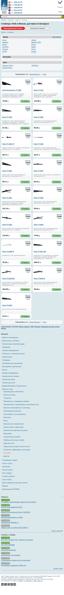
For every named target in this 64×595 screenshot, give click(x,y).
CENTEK (5, 47)
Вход (60, 12)
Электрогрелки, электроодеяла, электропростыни (21, 404)
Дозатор (6, 456)
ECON (4, 51)
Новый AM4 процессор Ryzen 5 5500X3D (15, 512)
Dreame (5, 49)
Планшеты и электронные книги (13, 353)
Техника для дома (8, 379)
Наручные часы (9, 443)
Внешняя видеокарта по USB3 (12, 517)
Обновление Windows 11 (10, 522)
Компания (10, 20)
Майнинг (5, 486)
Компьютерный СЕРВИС (11, 489)
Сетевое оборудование (10, 350)
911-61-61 (18, 10)
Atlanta (33, 40)
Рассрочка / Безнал (37, 28)
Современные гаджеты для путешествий (15, 560)
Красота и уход (7, 389)
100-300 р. (35, 65)
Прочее (4, 370)
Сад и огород (6, 479)
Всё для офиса (7, 470)
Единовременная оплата (13, 28)
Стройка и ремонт (8, 476)
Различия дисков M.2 (8, 550)
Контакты (24, 20)
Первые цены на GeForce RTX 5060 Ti (14, 527)
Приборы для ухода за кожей (14, 440)
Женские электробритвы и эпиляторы (17, 408)
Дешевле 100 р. (8, 65)
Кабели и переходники (10, 337)
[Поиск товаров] (31, 16)
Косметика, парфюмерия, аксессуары (17, 450)
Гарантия (17, 20)
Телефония (6, 360)
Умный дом (6, 466)
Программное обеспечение (11, 366)
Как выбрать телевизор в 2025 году (13, 565)
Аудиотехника (7, 357)
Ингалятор (7, 417)
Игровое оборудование (10, 373)
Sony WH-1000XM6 (8, 545)
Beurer (4, 44)
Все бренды (57, 37)
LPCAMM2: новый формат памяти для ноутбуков (18, 502)
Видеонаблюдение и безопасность (14, 386)
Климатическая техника (10, 376)
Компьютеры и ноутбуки (10, 341)
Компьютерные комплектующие (13, 344)
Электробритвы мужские (12, 411)
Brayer (33, 44)
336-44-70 (18, 2)
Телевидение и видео (9, 460)
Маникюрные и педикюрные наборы (16, 401)
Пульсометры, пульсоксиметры (15, 414)
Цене (44, 74)
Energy (33, 51)
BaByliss (5, 42)
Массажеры (8, 433)
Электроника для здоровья (10, 555)
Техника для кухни (8, 383)
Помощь (60, 7)
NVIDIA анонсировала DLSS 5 (11, 507)
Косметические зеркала (12, 437)
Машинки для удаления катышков (16, 430)
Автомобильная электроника (12, 363)
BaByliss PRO (36, 42)
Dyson (33, 49)
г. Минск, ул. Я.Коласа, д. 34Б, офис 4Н (30, 581)
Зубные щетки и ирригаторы (13, 427)
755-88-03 (18, 5)
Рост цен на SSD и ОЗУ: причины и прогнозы (17, 540)
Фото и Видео (7, 473)
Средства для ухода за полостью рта (17, 446)
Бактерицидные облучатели (13, 391)
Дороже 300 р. (7, 68)
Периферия (6, 347)
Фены (5, 420)
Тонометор (7, 398)
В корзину (25, 101)
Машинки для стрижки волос (14, 424)
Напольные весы (10, 395)
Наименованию (34, 74)
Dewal (33, 47)
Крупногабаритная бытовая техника (14, 483)
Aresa (4, 40)
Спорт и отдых (7, 463)
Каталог (3, 20)
